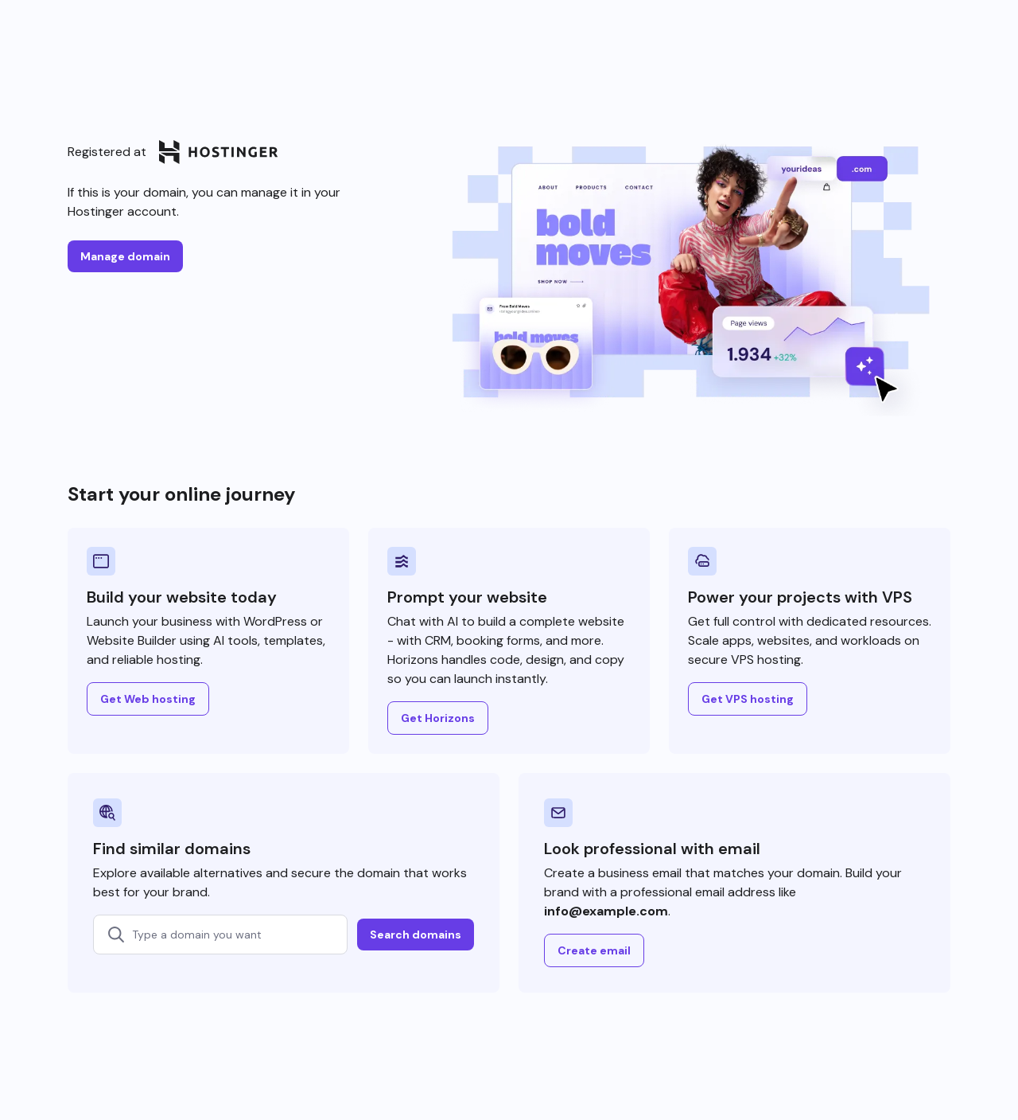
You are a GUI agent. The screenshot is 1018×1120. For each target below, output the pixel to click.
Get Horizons (438, 718)
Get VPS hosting (747, 699)
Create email (594, 950)
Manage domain (125, 256)
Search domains (415, 934)
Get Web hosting (148, 699)
